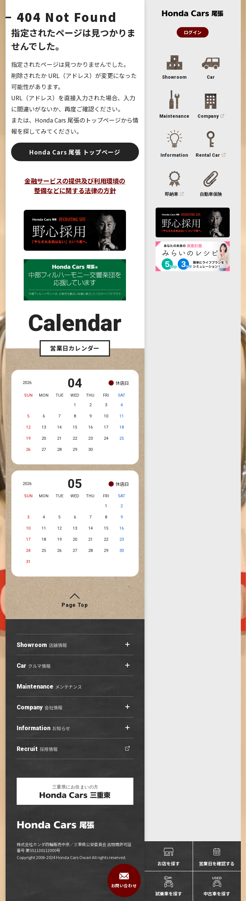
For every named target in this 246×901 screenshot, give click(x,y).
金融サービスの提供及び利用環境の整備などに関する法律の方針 (74, 185)
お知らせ (43, 728)
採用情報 (37, 749)
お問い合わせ (124, 880)
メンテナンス (49, 686)
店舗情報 (42, 645)
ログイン (193, 32)
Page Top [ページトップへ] (75, 605)
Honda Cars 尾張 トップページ (74, 151)
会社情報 (39, 707)
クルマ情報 (33, 665)
